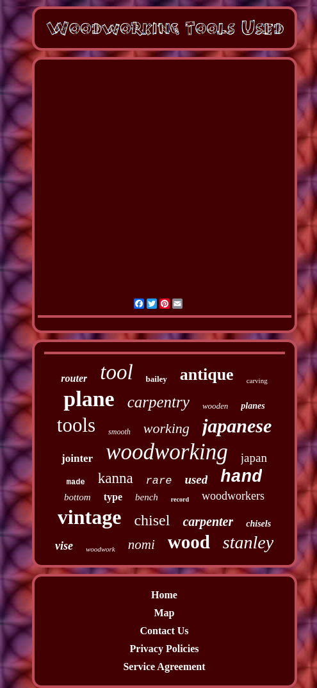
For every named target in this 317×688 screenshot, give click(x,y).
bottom (77, 497)
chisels (258, 523)
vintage (90, 516)
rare (159, 481)
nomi (141, 544)
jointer (77, 458)
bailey (156, 379)
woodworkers (233, 495)
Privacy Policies (164, 648)
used (195, 479)
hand (241, 477)
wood (189, 542)
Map (164, 612)
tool (116, 372)
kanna (115, 478)
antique (207, 374)
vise (64, 545)
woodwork (100, 549)
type (113, 496)
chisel (152, 520)
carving (257, 380)
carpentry (158, 402)
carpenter (208, 521)
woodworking (167, 451)
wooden (215, 406)
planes (252, 406)
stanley (248, 542)
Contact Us (164, 630)
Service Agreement (164, 666)
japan (254, 457)
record (180, 499)
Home (164, 594)
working (166, 428)
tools (76, 425)
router (74, 378)
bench (146, 497)
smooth (119, 431)
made (76, 482)
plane (88, 399)
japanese (237, 425)
